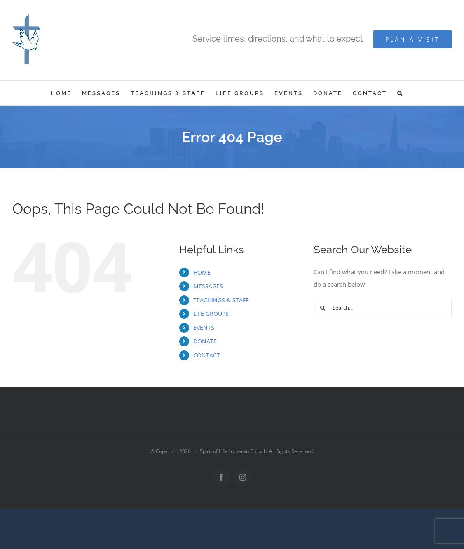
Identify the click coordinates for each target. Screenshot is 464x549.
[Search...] (383, 308)
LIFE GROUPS (211, 314)
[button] (400, 93)
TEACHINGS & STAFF (220, 300)
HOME (202, 272)
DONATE (205, 341)
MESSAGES (208, 286)
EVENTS (203, 328)
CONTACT (206, 355)
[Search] (323, 308)
